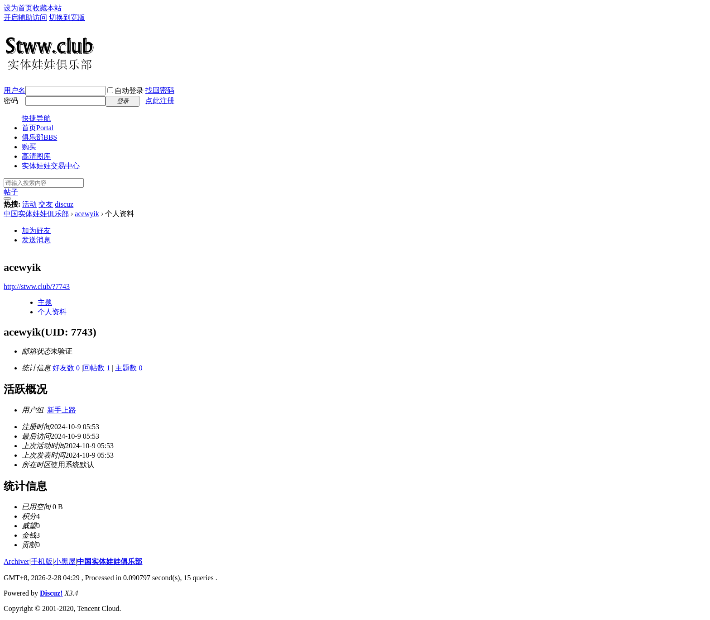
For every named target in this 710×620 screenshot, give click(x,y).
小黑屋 (65, 561)
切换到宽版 (67, 17)
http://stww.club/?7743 (37, 286)
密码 (11, 100)
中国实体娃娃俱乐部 (36, 214)
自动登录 (125, 91)
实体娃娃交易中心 (51, 166)
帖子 (11, 192)
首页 (37, 128)
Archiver (16, 561)
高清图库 (36, 156)
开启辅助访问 (25, 17)
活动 (29, 204)
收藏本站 (47, 8)
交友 (45, 204)
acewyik (87, 214)
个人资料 (52, 312)
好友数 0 (66, 368)
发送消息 (36, 240)
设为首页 (18, 8)
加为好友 (36, 230)
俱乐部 (39, 137)
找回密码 (159, 90)
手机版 (42, 561)
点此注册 (159, 100)
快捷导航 (36, 118)
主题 (45, 302)
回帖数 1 (96, 368)
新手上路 (61, 410)
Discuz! (51, 593)
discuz (64, 204)
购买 (29, 147)
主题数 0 (128, 368)
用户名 (14, 90)
